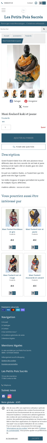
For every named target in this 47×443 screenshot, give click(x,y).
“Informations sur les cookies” (17, 428)
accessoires (17, 36)
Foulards (6, 118)
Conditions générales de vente (13, 335)
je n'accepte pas (12, 438)
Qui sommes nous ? (9, 332)
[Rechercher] (44, 29)
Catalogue (6, 325)
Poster (23, 106)
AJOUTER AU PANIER (23, 138)
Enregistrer (30, 101)
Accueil (6, 36)
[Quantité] (6, 127)
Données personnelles (10, 364)
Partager (15, 101)
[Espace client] (36, 3)
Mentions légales (8, 338)
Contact (30, 3)
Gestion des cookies (9, 361)
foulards (28, 36)
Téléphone (6, 385)
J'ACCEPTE (35, 438)
